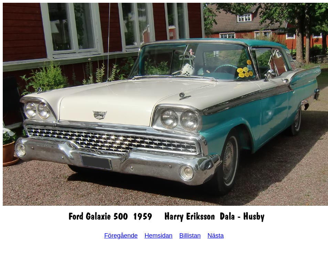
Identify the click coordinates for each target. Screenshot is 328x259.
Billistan (190, 235)
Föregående (121, 235)
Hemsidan (158, 235)
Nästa (216, 235)
